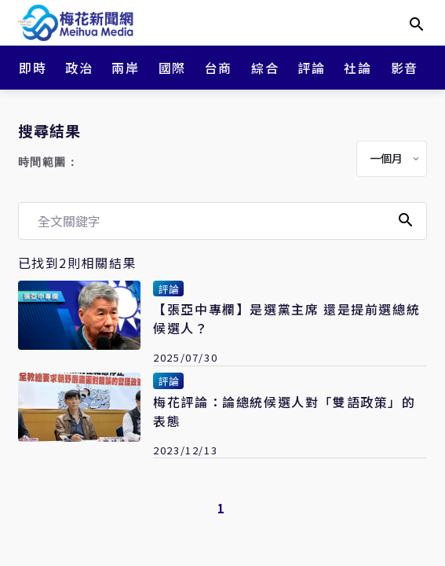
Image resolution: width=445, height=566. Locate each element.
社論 (357, 67)
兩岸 (125, 67)
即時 (32, 67)
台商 (218, 67)
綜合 (265, 67)
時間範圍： (48, 162)
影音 (404, 67)
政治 (79, 67)
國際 (172, 67)
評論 (311, 67)
